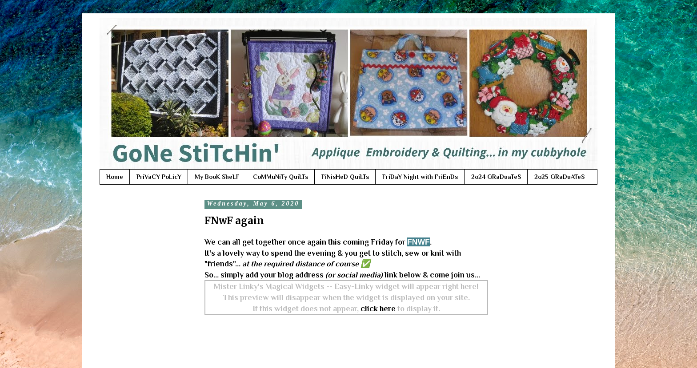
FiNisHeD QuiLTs (345, 176)
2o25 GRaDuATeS (559, 176)
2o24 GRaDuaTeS (496, 176)
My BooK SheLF (217, 176)
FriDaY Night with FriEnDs (420, 176)
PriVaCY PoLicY (158, 176)
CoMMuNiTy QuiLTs (280, 176)
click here (378, 308)
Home (114, 176)
